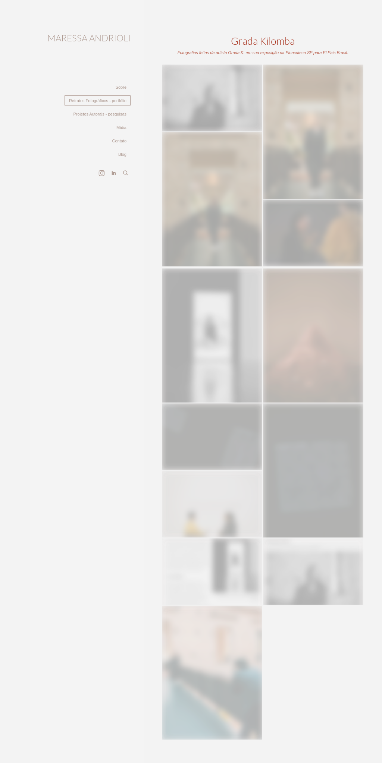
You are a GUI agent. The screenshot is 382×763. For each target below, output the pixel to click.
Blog (122, 154)
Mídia (121, 127)
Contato (119, 141)
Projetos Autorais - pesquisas (99, 114)
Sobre (121, 87)
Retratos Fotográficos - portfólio (97, 100)
